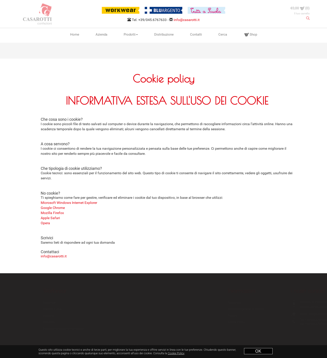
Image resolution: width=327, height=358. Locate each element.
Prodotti (131, 34)
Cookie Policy (176, 353)
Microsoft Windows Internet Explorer (69, 203)
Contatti (196, 34)
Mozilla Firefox (52, 213)
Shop (250, 35)
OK (258, 351)
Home (74, 34)
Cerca (222, 34)
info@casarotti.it (187, 20)
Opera (45, 223)
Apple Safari (50, 218)
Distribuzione (164, 34)
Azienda (101, 34)
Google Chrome (53, 208)
